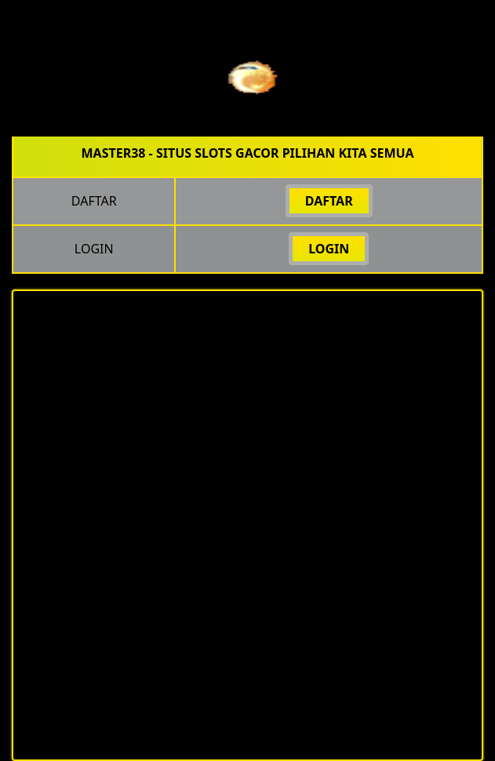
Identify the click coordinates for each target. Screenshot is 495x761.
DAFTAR (329, 200)
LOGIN (328, 248)
